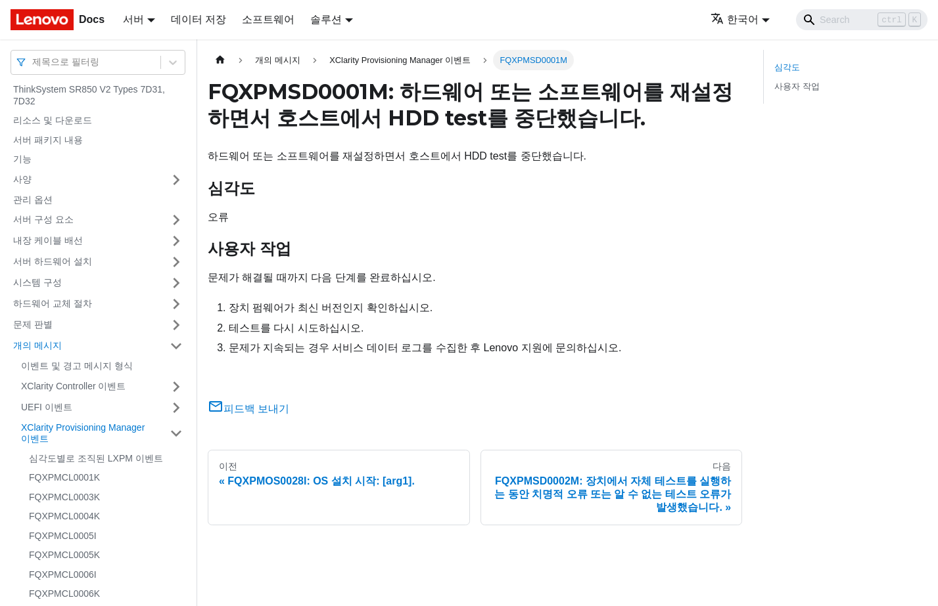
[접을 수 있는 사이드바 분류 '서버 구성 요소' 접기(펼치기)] (176, 219)
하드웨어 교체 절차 (52, 303)
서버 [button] (133, 19)
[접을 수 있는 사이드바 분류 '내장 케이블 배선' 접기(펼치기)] (176, 240)
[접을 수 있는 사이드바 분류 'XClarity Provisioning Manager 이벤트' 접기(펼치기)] (176, 433)
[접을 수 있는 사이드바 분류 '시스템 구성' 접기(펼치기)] (176, 282)
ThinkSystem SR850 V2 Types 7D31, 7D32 (89, 95)
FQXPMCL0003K (64, 497)
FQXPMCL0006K (64, 593)
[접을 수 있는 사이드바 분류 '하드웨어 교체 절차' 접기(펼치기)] (176, 303)
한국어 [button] (735, 19)
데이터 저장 (198, 19)
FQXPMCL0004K (64, 516)
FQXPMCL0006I (63, 574)
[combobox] (33, 62)
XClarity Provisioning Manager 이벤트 (83, 433)
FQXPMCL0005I (63, 535)
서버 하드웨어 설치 (52, 261)
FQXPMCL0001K (64, 477)
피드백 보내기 (248, 408)
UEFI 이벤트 (46, 407)
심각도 (787, 67)
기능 (22, 159)
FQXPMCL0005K (64, 555)
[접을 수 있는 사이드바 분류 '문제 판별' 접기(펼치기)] (176, 324)
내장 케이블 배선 (48, 240)
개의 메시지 (37, 345)
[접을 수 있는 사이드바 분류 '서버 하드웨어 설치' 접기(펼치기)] (176, 261)
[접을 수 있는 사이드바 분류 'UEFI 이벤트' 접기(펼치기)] (176, 407)
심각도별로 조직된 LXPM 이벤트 (96, 458)
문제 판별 (33, 324)
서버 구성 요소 (43, 219)
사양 (22, 179)
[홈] (220, 60)
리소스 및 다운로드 (52, 120)
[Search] (861, 19)
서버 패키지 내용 (48, 140)
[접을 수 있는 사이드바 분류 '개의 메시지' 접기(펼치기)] (176, 346)
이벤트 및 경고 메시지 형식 (77, 365)
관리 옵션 (33, 199)
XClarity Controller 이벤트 (73, 386)
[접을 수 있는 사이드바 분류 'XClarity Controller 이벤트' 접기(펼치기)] (176, 386)
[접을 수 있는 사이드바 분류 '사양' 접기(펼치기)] (176, 179)
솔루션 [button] (326, 19)
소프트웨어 (268, 19)
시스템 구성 (37, 282)
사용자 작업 (797, 86)
